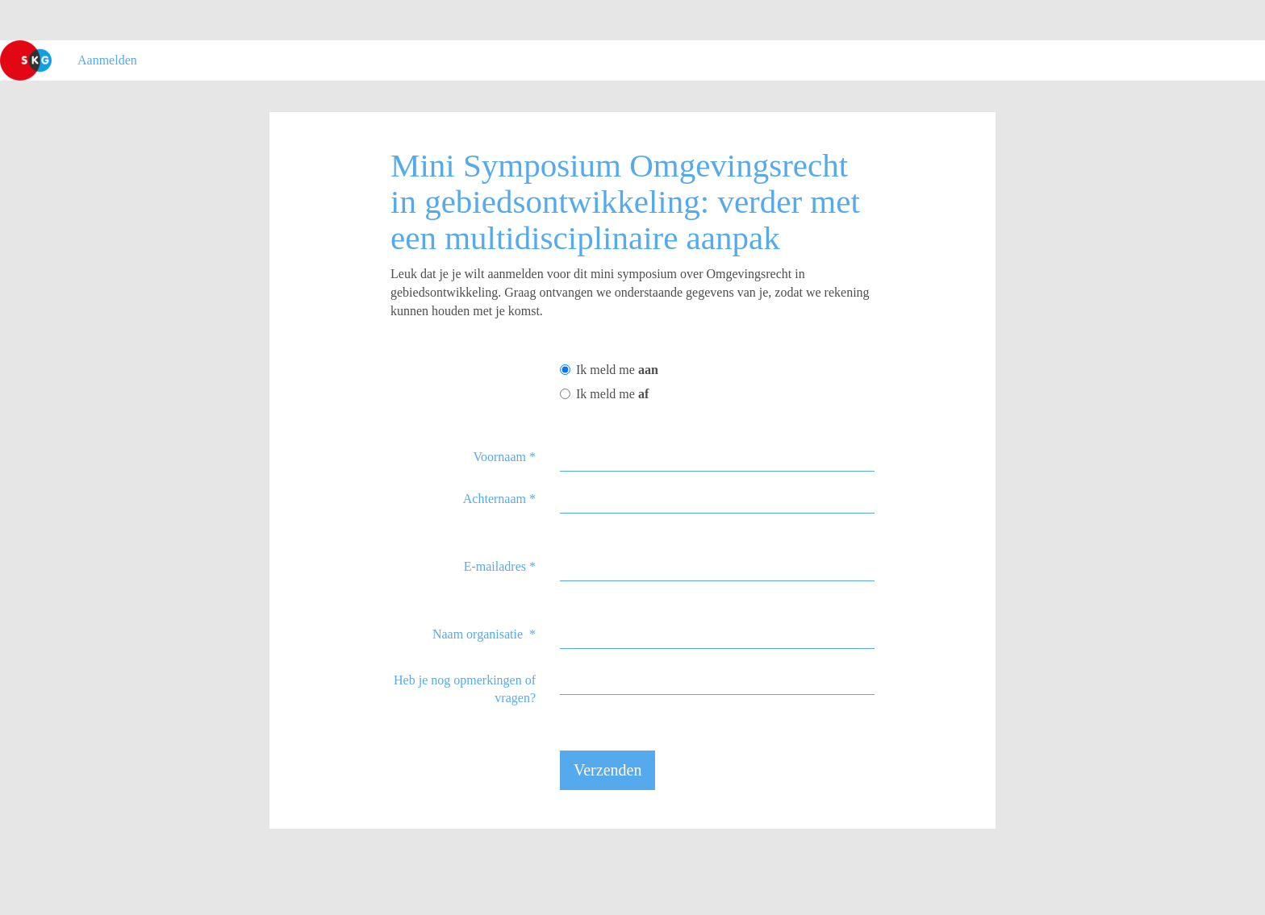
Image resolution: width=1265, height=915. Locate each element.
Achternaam (499, 498)
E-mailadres (500, 566)
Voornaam (505, 457)
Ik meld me (609, 369)
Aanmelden (107, 60)
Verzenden (607, 770)
